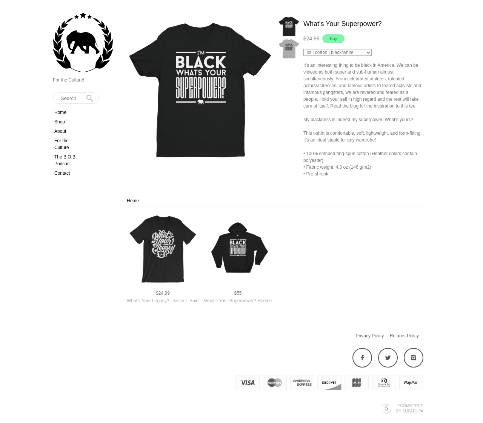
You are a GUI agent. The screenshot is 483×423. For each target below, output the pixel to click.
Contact (62, 173)
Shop (59, 122)
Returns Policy (404, 335)
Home (60, 112)
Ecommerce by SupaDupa (409, 408)
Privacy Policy (370, 335)
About (60, 131)
